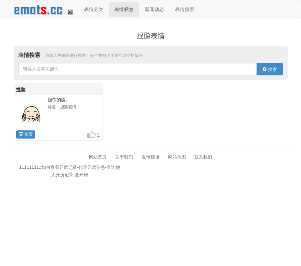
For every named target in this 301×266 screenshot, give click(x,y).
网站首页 (98, 157)
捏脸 (21, 89)
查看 (26, 134)
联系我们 (203, 157)
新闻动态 (154, 9)
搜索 (269, 69)
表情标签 (124, 9)
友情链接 (151, 157)
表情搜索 (184, 9)
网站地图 (177, 157)
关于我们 (124, 157)
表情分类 (93, 9)
